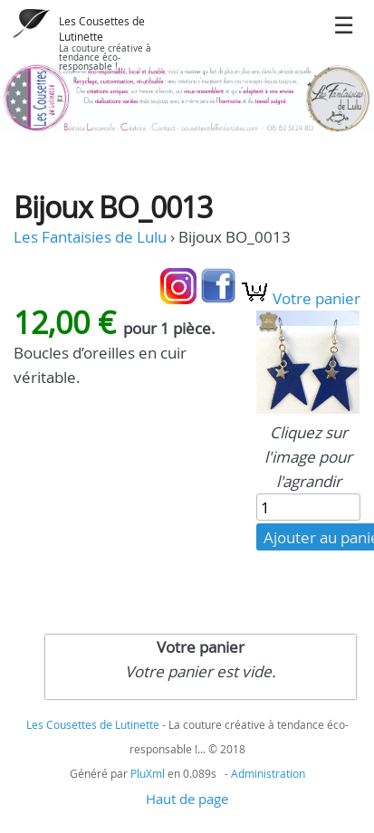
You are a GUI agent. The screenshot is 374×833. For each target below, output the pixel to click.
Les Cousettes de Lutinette (102, 29)
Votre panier (300, 298)
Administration (268, 773)
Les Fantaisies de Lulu (90, 236)
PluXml (147, 773)
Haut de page (187, 798)
